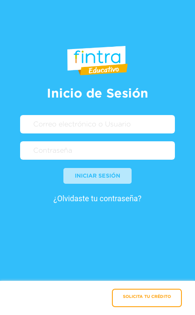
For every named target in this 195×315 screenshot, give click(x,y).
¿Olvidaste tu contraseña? (97, 198)
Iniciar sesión (97, 175)
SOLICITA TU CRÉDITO (147, 296)
